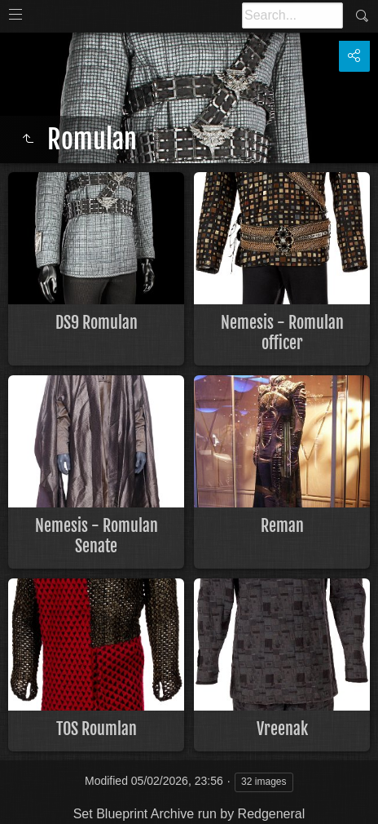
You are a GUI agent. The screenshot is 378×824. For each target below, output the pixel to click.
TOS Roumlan (96, 729)
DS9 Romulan (96, 322)
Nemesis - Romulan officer (282, 332)
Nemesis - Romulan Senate (96, 536)
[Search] (292, 15)
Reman (282, 526)
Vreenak (282, 729)
